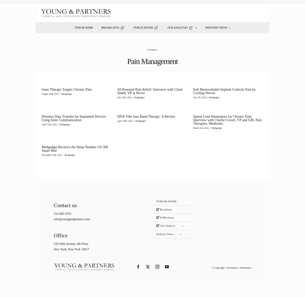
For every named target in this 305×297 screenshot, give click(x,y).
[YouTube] (167, 267)
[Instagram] (157, 267)
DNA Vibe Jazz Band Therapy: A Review (146, 116)
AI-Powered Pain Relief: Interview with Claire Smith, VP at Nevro (150, 91)
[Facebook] (138, 267)
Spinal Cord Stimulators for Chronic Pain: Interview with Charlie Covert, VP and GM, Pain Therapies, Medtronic (227, 120)
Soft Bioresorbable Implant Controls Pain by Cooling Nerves (224, 91)
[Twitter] (148, 267)
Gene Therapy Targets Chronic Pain (67, 89)
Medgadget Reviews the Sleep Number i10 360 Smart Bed (75, 148)
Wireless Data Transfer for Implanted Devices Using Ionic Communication (74, 118)
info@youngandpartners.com (72, 219)
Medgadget (66, 94)
